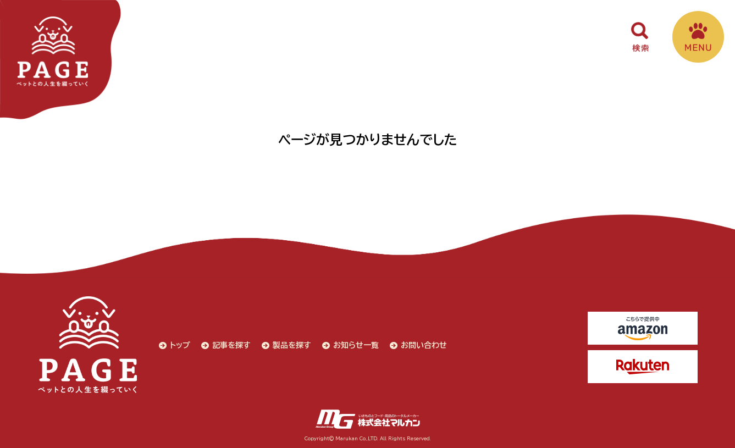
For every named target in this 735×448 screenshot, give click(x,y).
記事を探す (231, 345)
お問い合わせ (424, 345)
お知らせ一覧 (356, 345)
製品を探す (292, 345)
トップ (180, 345)
